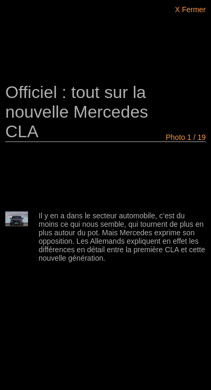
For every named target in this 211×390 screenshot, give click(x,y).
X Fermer (190, 9)
